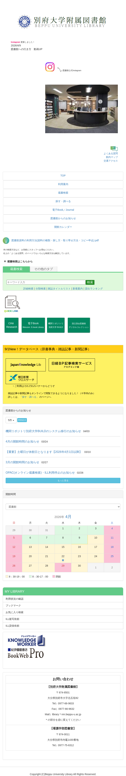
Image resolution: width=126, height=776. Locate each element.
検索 (90, 282)
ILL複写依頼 (12, 619)
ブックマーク (13, 605)
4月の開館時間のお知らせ (22, 441)
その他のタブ (43, 269)
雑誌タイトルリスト (59, 288)
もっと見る (63, 480)
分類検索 (41, 288)
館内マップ (112, 157)
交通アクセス (111, 160)
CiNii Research (11, 327)
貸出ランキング (94, 288)
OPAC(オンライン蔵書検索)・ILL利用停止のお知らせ (40, 472)
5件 (11, 420)
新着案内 (78, 288)
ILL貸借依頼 (12, 625)
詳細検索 (28, 288)
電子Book (33, 325)
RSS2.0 (22, 420)
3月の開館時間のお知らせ (22, 462)
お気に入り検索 (14, 612)
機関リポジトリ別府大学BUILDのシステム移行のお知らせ (43, 431)
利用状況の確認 (14, 598)
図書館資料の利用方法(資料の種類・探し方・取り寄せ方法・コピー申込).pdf (55, 240)
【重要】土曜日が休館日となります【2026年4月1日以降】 (44, 451)
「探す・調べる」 (29, 397)
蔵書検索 (16, 269)
